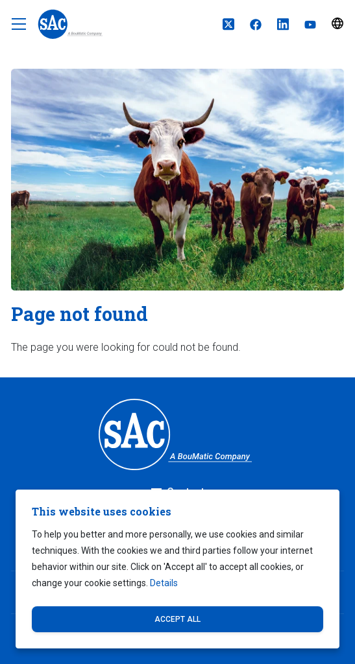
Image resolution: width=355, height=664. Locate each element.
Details (164, 583)
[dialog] (177, 569)
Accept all (177, 619)
